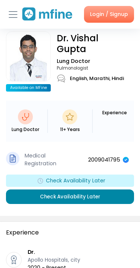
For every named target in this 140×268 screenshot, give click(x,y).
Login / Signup (109, 14)
